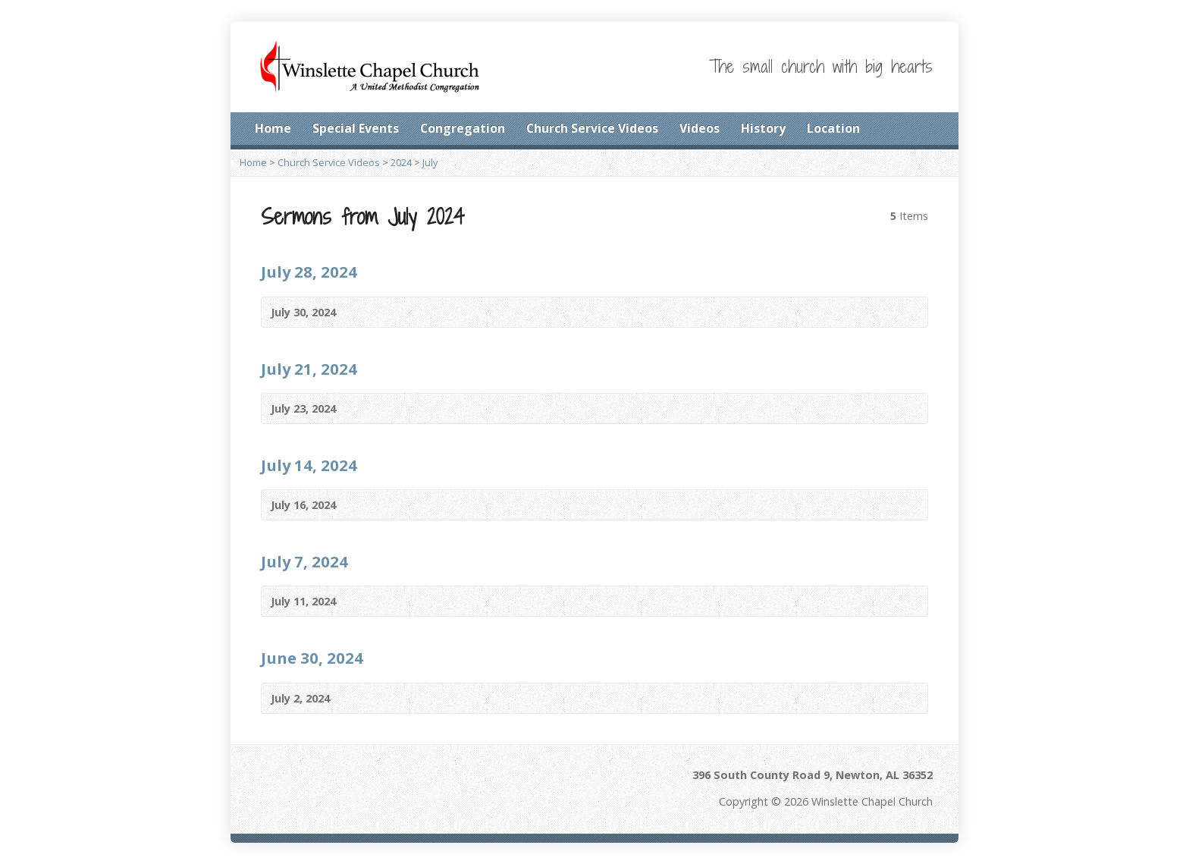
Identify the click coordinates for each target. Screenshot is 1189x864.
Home (273, 128)
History (763, 128)
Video (908, 312)
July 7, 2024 (304, 561)
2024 (401, 162)
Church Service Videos (592, 128)
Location (833, 128)
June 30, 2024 (312, 657)
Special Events (355, 128)
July (430, 162)
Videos (699, 128)
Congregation (462, 128)
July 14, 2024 (309, 465)
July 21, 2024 (309, 368)
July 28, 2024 (309, 271)
